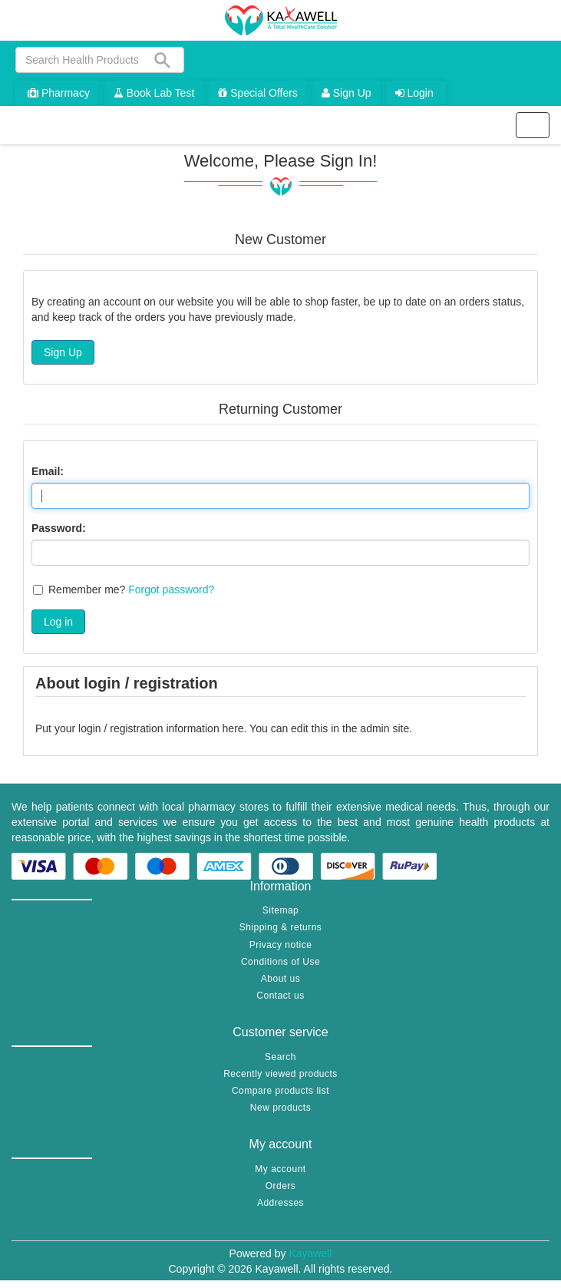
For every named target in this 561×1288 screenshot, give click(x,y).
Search (280, 1057)
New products (280, 1107)
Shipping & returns (280, 927)
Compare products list (280, 1090)
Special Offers (258, 93)
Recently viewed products (280, 1073)
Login (414, 93)
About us (280, 978)
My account (280, 1169)
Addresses (280, 1202)
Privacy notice (280, 945)
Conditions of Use (280, 961)
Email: (47, 471)
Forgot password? (171, 589)
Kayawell (310, 1253)
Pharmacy (59, 93)
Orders (281, 1186)
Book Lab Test (154, 93)
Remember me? (86, 589)
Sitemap (280, 910)
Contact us (280, 995)
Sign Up (346, 93)
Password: (58, 528)
